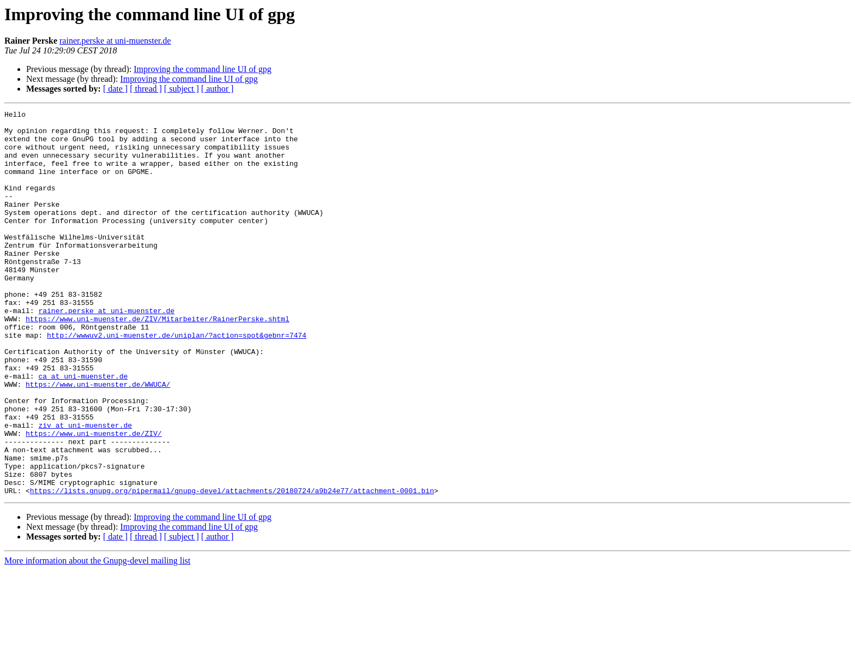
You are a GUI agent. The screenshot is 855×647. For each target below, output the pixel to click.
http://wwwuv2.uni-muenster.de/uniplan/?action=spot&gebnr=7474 (176, 381)
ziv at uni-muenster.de (85, 489)
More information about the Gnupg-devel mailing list (97, 637)
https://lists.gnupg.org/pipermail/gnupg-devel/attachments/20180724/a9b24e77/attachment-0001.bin (232, 567)
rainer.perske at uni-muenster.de (115, 40)
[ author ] (217, 88)
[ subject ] (181, 88)
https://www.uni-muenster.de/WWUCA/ (98, 440)
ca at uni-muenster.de (83, 430)
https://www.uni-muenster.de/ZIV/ (94, 499)
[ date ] (115, 88)
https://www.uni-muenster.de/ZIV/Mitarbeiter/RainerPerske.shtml (158, 361)
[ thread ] (146, 88)
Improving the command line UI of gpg (202, 69)
